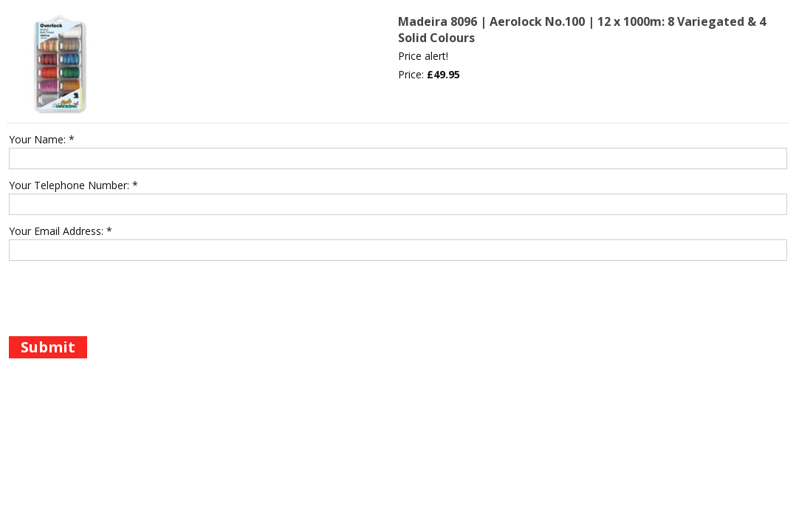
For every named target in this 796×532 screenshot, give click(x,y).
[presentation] (121, 297)
